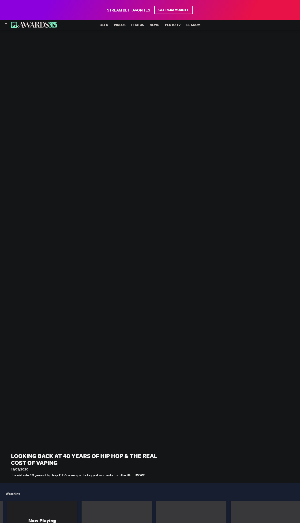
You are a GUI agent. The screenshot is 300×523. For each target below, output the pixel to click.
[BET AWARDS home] (34, 26)
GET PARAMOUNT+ (173, 10)
